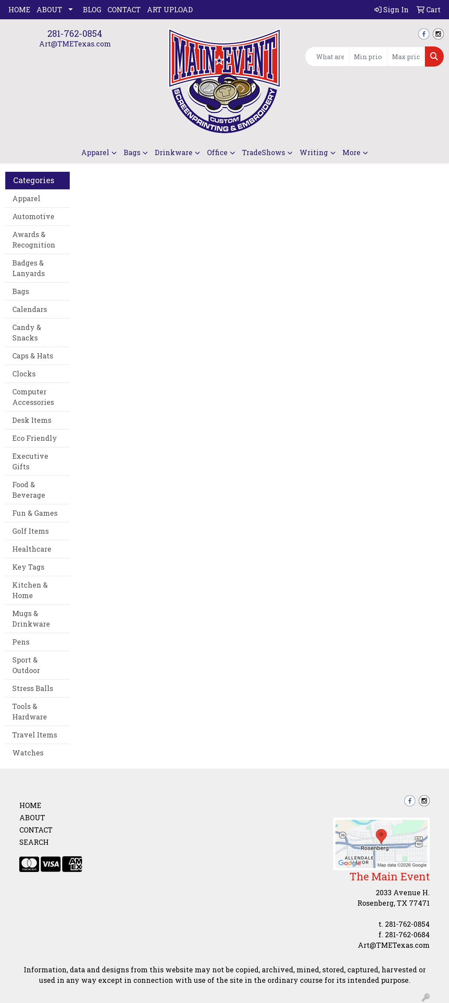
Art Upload (170, 9)
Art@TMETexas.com (75, 43)
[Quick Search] (327, 56)
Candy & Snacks (26, 332)
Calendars (29, 309)
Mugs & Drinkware (31, 618)
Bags (132, 152)
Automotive (33, 216)
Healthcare (31, 548)
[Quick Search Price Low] (368, 56)
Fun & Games (34, 512)
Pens (20, 641)
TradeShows (263, 152)
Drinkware (173, 152)
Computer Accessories (33, 397)
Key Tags (28, 566)
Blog (92, 9)
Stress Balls (32, 688)
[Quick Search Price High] (406, 56)
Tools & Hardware (29, 711)
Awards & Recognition (33, 239)
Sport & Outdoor (26, 665)
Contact (124, 9)
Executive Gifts (30, 461)
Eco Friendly (34, 438)
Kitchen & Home (30, 590)
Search (34, 842)
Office (217, 152)
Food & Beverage (28, 490)
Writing (313, 152)
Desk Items (31, 420)
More (351, 152)
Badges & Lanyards (28, 268)
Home (19, 9)
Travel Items (34, 734)
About (49, 9)
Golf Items (30, 530)
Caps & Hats (32, 355)
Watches (27, 752)
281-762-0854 (74, 33)
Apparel (95, 152)
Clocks (24, 373)
